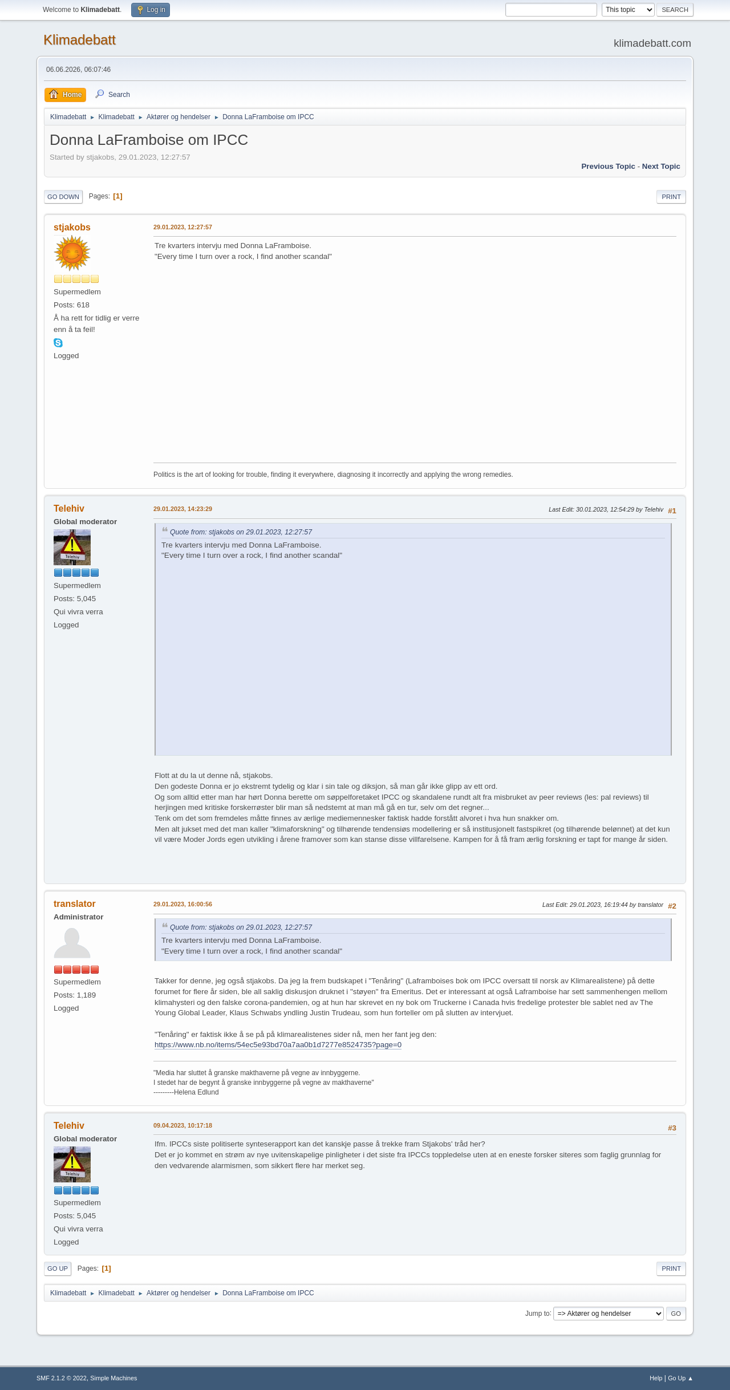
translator (75, 904)
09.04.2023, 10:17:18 (182, 1125)
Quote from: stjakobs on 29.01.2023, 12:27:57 (241, 532)
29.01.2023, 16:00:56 (182, 904)
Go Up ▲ (681, 1378)
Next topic (661, 166)
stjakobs (72, 227)
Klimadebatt (79, 39)
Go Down (63, 196)
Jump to (537, 1313)
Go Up (57, 1268)
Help (656, 1378)
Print (671, 196)
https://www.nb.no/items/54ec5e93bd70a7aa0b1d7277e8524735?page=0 (278, 1044)
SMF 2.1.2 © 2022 (61, 1378)
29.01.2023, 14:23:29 (182, 508)
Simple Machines (113, 1378)
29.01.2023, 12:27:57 (182, 227)
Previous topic (608, 166)
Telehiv (69, 508)
